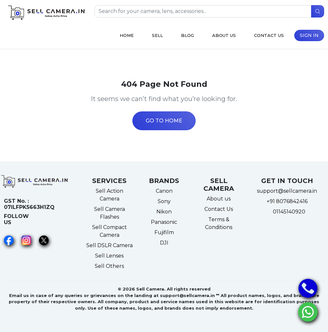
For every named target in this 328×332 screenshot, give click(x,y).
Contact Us (269, 35)
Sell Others (109, 266)
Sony (164, 201)
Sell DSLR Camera (109, 245)
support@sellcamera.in (287, 191)
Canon (164, 191)
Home (127, 35)
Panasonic (164, 222)
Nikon (164, 212)
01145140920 (287, 212)
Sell (157, 35)
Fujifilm (164, 232)
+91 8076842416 (287, 201)
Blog (187, 35)
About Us (224, 35)
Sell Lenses (109, 256)
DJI (164, 243)
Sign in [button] (309, 35)
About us (219, 199)
